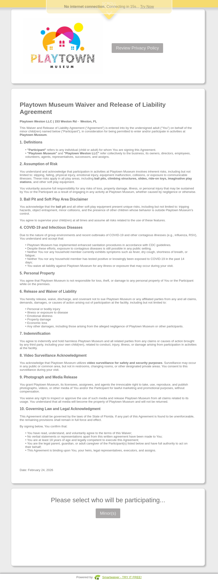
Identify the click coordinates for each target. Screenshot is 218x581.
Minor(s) (108, 513)
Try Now (147, 7)
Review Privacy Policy (137, 48)
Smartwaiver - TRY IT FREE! (122, 577)
